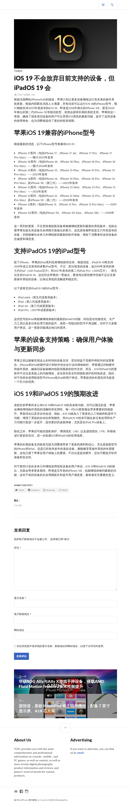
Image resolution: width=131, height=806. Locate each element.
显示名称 (20, 599)
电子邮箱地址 (22, 615)
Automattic (61, 801)
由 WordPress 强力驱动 (25, 801)
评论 (17, 549)
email (80, 754)
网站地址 (19, 631)
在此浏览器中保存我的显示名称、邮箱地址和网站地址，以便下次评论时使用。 (61, 647)
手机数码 (18, 71)
